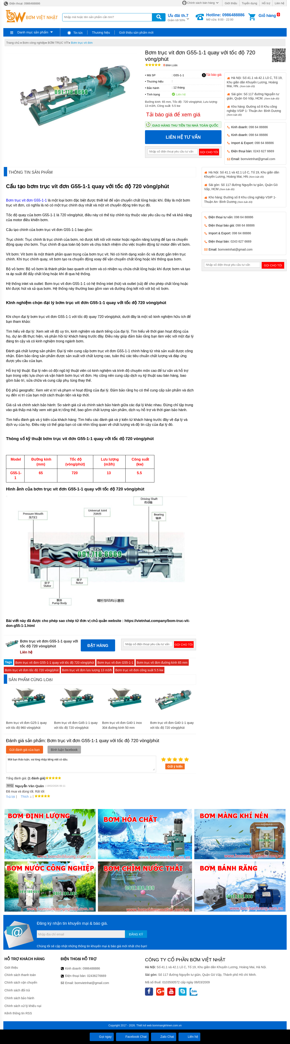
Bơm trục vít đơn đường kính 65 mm (162, 662)
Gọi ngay (102, 1036)
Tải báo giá (211, 75)
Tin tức (75, 33)
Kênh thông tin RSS (18, 1013)
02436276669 (96, 976)
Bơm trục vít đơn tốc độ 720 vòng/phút (32, 670)
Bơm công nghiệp (34, 42)
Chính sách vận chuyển (20, 982)
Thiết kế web (144, 1025)
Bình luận (170, 65)
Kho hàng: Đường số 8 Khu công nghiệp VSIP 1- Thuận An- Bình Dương (254, 110)
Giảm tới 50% (178, 17)
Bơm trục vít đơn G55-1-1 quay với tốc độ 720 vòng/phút (54, 662)
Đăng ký (136, 934)
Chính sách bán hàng (201, 2)
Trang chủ (12, 42)
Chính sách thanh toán (20, 975)
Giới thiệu (231, 3)
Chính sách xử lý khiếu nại (22, 1006)
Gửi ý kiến (175, 766)
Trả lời (10, 797)
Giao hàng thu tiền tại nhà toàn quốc (185, 125)
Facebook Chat (132, 1036)
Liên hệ (279, 3)
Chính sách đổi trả (17, 990)
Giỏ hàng (267, 15)
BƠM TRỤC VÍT (58, 42)
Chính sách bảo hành (19, 998)
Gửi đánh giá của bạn (24, 750)
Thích (23, 796)
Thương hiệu (101, 32)
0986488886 (91, 968)
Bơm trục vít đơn (82, 42)
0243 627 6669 (263, 151)
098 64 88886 (258, 127)
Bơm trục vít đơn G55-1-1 (27, 200)
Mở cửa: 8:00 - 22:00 (225, 17)
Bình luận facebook (64, 750)
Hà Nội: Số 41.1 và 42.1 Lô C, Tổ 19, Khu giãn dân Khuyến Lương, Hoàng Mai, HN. (255, 82)
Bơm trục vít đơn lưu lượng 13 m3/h (87, 670)
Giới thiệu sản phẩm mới (136, 32)
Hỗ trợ (266, 3)
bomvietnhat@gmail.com (258, 159)
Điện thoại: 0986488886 (21, 3)
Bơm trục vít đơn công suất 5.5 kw (139, 670)
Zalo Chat (163, 1036)
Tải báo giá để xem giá (173, 114)
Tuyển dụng (249, 3)
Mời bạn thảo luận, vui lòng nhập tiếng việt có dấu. (81, 763)
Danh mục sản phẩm (32, 32)
